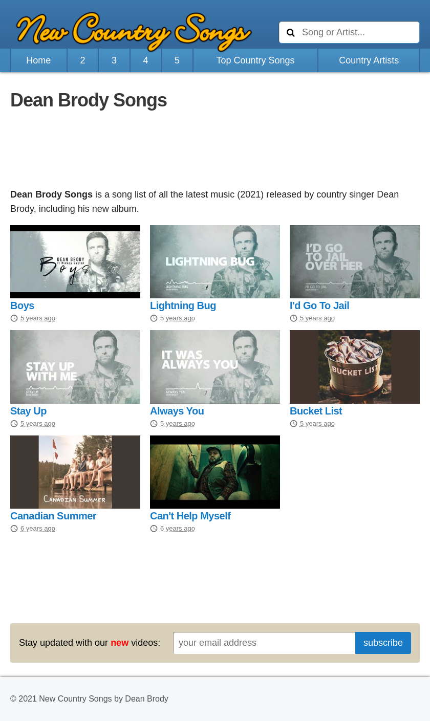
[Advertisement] (215, 150)
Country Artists (369, 60)
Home (38, 60)
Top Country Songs (255, 60)
